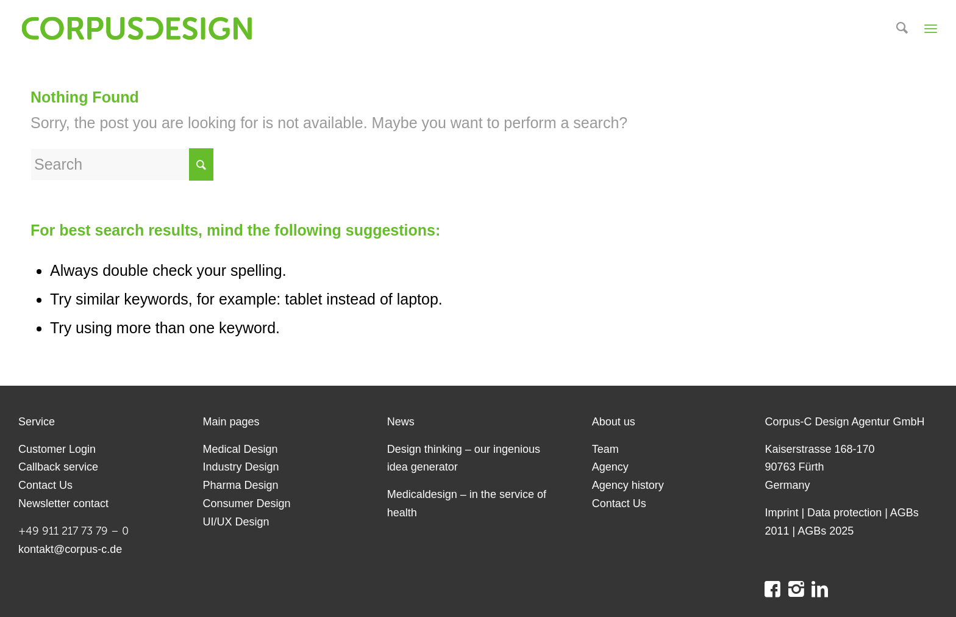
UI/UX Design (235, 522)
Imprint (781, 513)
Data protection (844, 513)
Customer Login (57, 449)
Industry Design (240, 467)
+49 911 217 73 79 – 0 (73, 531)
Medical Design (239, 449)
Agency (610, 467)
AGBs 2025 (825, 531)
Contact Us (45, 485)
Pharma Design (240, 485)
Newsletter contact (63, 503)
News (401, 422)
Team (605, 449)
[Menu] (930, 29)
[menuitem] (902, 28)
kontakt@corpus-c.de (70, 549)
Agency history (628, 485)
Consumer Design (246, 503)
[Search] (902, 28)
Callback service (58, 467)
